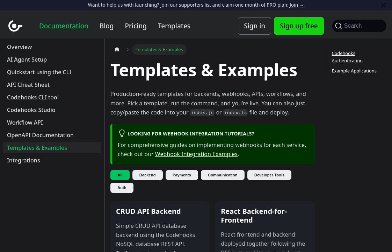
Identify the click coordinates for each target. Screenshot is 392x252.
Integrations (23, 160)
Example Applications (354, 71)
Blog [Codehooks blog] (107, 25)
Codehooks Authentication (347, 57)
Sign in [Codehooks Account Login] (254, 25)
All (119, 175)
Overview (19, 47)
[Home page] (117, 49)
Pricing (136, 25)
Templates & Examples (37, 148)
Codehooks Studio (31, 110)
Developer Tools (269, 175)
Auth (121, 188)
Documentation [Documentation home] (63, 25)
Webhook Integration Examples (196, 154)
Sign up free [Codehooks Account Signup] (299, 25)
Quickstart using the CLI (39, 72)
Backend (147, 175)
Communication (223, 175)
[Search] (359, 26)
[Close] (383, 5)
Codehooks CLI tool (33, 97)
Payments (182, 175)
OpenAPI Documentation (40, 135)
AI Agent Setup (27, 59)
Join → (297, 4)
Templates (174, 25)
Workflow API (25, 122)
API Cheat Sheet (28, 85)
